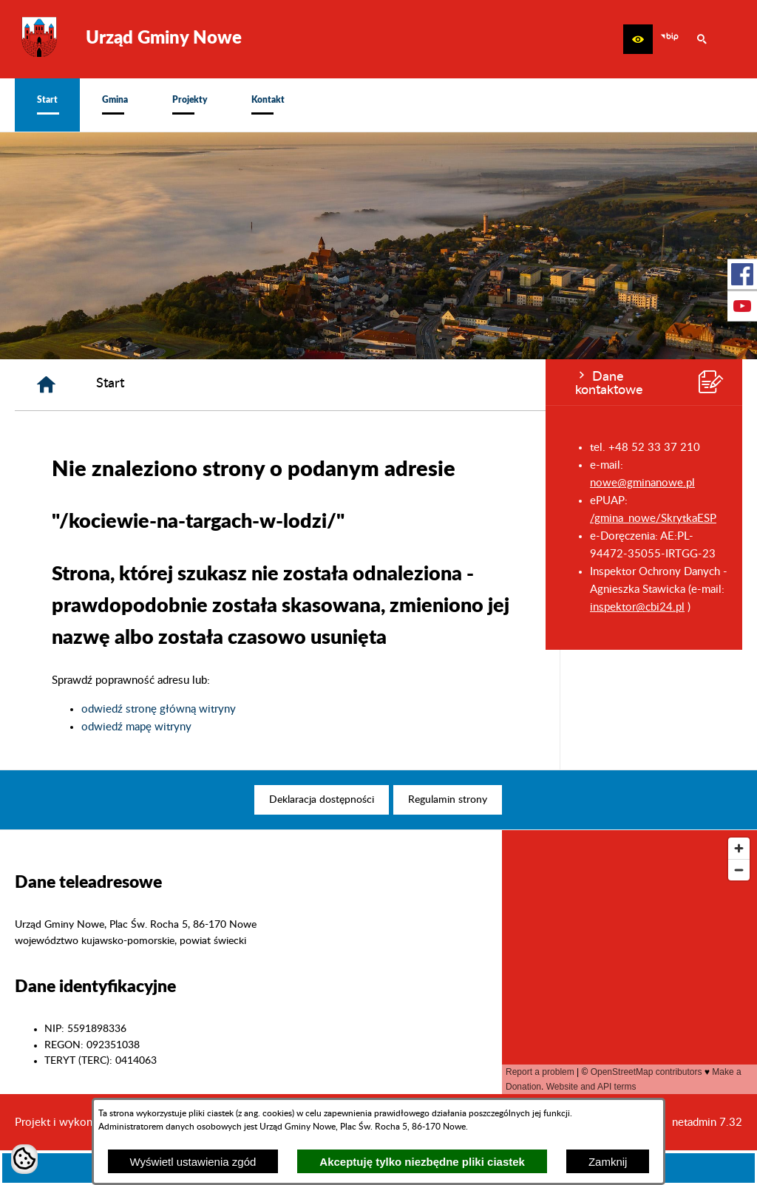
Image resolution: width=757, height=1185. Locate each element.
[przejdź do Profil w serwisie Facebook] (742, 274)
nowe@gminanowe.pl (96, 483)
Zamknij (608, 1161)
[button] (638, 39)
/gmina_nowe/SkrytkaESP (107, 518)
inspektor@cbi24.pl (91, 607)
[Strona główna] (228, 384)
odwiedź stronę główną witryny (341, 709)
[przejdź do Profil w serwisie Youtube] (742, 306)
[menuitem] (47, 105)
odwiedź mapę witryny (319, 727)
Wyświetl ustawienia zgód (193, 1161)
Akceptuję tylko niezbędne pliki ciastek (422, 1161)
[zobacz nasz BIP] (670, 39)
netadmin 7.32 (707, 1122)
